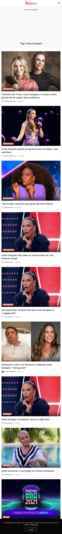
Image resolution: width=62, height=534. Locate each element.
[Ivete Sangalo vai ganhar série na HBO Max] (31, 396)
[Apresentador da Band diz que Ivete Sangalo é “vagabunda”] (31, 287)
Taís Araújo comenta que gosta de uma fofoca (30, 203)
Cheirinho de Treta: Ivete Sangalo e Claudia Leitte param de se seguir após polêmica (31, 96)
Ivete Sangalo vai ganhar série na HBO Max (27, 419)
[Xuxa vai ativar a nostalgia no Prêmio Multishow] (31, 448)
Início (26, 9)
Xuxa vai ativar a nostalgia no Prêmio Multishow (30, 470)
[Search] (59, 3)
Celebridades (8, 89)
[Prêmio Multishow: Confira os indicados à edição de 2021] (31, 499)
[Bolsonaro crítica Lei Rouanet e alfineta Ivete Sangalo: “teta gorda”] (31, 341)
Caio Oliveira (8, 207)
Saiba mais (34, 525)
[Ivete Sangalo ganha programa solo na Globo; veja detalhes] (31, 126)
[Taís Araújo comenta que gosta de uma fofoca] (31, 181)
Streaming (7, 414)
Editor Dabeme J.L (10, 156)
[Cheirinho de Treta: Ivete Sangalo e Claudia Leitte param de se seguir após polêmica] (31, 71)
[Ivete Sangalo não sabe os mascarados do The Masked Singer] (31, 232)
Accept (31, 529)
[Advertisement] (31, 26)
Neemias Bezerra (10, 101)
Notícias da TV (8, 250)
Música (6, 465)
